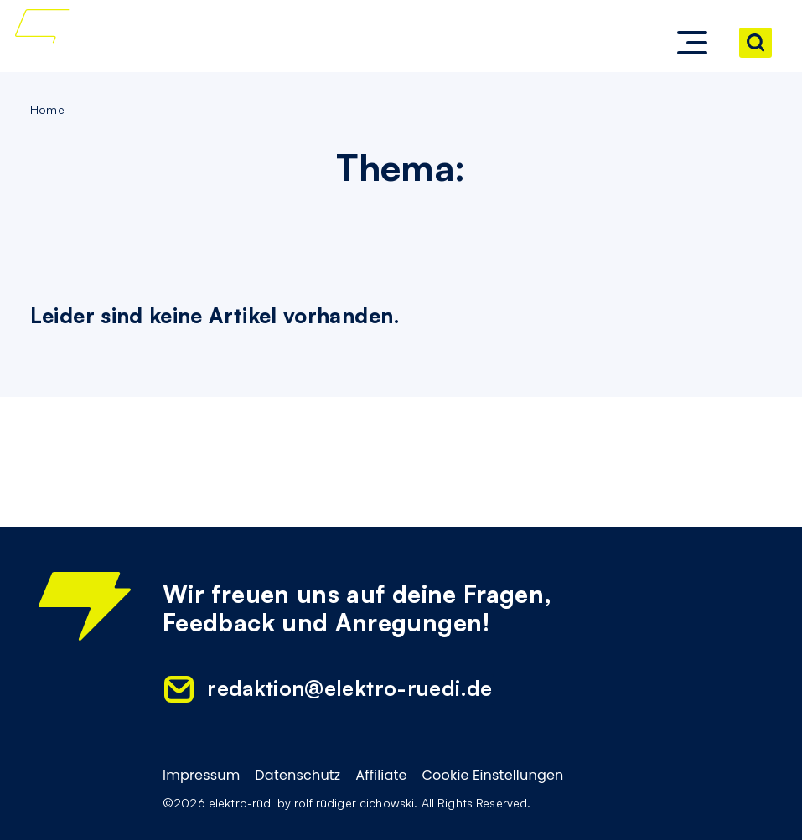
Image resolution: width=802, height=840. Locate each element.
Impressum (201, 775)
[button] (692, 43)
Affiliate (380, 775)
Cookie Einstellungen (492, 775)
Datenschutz (297, 775)
